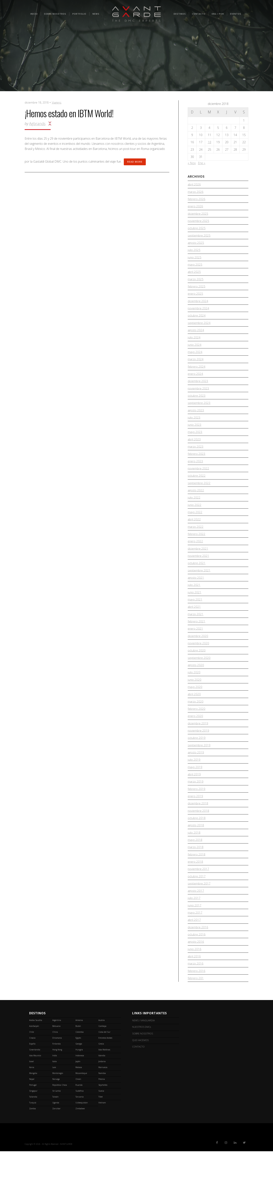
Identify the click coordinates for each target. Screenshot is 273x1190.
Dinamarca (57, 1076)
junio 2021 (195, 612)
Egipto (78, 1076)
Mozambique (81, 1112)
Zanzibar (56, 1147)
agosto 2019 (196, 780)
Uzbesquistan (81, 1141)
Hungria (79, 1088)
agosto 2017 (196, 925)
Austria (101, 1059)
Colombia (79, 1070)
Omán (78, 1117)
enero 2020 (195, 742)
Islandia (101, 1094)
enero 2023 (195, 474)
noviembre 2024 (198, 314)
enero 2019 (195, 826)
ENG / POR (218, 13)
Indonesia (79, 1094)
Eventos (235, 13)
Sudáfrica (79, 1129)
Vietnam (102, 1141)
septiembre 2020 (199, 681)
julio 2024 (194, 345)
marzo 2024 (196, 368)
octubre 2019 (197, 765)
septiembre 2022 (199, 497)
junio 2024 (195, 352)
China (55, 1070)
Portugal (33, 1123)
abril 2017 (194, 955)
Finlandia (56, 1082)
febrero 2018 (197, 887)
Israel (31, 1100)
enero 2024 (195, 383)
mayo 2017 (195, 948)
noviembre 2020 (198, 665)
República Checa (59, 1123)
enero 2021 (195, 650)
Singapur (33, 1129)
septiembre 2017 (199, 917)
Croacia (32, 1076)
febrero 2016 (197, 1009)
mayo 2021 (195, 620)
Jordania (102, 1100)
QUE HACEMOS (139, 1076)
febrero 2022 (197, 551)
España (32, 1082)
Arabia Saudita (35, 1059)
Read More (134, 161)
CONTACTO (199, 13)
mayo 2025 (195, 268)
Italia (54, 1100)
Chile (31, 1070)
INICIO (34, 13)
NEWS (96, 13)
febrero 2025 (197, 291)
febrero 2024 (197, 375)
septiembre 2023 (199, 413)
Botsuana (56, 1064)
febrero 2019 (197, 818)
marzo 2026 (196, 192)
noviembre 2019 (198, 757)
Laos (54, 1106)
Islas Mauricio (35, 1094)
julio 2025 (194, 253)
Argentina (56, 1059)
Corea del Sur (104, 1070)
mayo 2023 (195, 444)
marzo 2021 (196, 635)
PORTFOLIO (79, 13)
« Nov (192, 163)
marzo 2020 (196, 727)
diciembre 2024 (198, 307)
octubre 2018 (197, 849)
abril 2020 (194, 719)
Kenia (31, 1106)
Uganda (55, 1141)
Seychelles (102, 1123)
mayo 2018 (195, 872)
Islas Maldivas (104, 1088)
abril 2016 (194, 994)
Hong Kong (57, 1088)
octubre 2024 (197, 322)
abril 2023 (194, 452)
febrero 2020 (197, 734)
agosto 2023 (196, 421)
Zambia (32, 1147)
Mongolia (33, 1112)
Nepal (31, 1117)
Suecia (101, 1129)
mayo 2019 (195, 795)
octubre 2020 (197, 673)
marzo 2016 (196, 1001)
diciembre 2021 (198, 566)
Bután (78, 1064)
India (54, 1094)
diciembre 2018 (198, 833)
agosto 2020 (196, 688)
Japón (77, 1100)
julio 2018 (194, 864)
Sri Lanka (56, 1129)
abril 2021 (194, 627)
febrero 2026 (197, 200)
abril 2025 (194, 276)
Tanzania (79, 1135)
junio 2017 (195, 940)
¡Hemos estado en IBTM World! (69, 113)
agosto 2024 (196, 337)
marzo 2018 (196, 879)
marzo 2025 (196, 284)
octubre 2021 (197, 581)
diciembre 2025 (198, 215)
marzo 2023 (196, 459)
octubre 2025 (197, 230)
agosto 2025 (196, 246)
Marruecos (102, 1106)
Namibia (102, 1112)
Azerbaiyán (34, 1064)
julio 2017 (194, 933)
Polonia (101, 1117)
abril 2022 (194, 536)
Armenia (79, 1059)
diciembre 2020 (198, 658)
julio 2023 (194, 429)
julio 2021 (194, 604)
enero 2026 (195, 207)
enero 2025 (195, 299)
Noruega (56, 1117)
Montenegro (57, 1112)
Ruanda (78, 1123)
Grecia (101, 1082)
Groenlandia (34, 1088)
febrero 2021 (197, 643)
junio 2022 (195, 520)
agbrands (37, 123)
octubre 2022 (197, 490)
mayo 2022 (195, 528)
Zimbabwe (80, 1147)
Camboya (102, 1064)
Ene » (201, 163)
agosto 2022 (196, 505)
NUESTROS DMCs (139, 1064)
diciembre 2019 (198, 749)
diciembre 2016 (198, 963)
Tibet (100, 1135)
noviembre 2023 (198, 398)
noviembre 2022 (198, 482)
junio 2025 (195, 261)
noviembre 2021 (198, 574)
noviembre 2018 (198, 841)
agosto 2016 (196, 978)
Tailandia (33, 1135)
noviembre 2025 (198, 223)
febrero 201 (196, 1017)
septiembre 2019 (199, 772)
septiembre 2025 (199, 238)
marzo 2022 (196, 543)
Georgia (78, 1082)
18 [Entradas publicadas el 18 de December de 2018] (209, 142)
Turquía (32, 1141)
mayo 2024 (195, 360)
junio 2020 (195, 704)
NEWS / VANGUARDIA (141, 1059)
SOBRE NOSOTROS (55, 13)
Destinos (180, 13)
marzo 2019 (196, 811)
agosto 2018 (196, 856)
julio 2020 (194, 696)
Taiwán (55, 1135)
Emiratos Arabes (105, 1076)
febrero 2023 (197, 467)
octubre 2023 (197, 406)
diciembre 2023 (198, 390)
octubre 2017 (197, 910)
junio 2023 (195, 436)
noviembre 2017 (198, 902)
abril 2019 (194, 803)
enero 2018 (195, 894)
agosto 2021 (196, 597)
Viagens (56, 102)
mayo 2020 (195, 711)
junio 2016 (195, 986)
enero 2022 (195, 559)
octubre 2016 (197, 971)
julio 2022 (194, 513)
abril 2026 (194, 184)
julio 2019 (194, 788)
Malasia (78, 1106)
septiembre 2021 (199, 589)
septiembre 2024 (199, 330)
